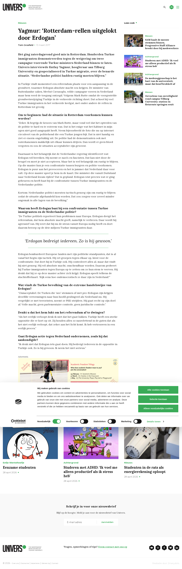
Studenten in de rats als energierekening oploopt (145, 469)
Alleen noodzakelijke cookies (158, 550)
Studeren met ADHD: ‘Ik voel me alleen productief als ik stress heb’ (161, 63)
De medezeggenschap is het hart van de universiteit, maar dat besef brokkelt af (161, 81)
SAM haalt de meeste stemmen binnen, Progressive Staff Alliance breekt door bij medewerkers (161, 44)
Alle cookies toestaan (158, 532)
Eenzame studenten (19, 467)
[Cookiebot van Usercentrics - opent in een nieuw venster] (18, 563)
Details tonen (153, 563)
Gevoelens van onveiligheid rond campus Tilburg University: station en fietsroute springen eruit (161, 100)
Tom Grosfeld (25, 45)
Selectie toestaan (158, 541)
